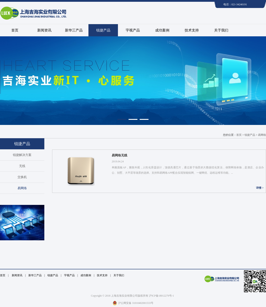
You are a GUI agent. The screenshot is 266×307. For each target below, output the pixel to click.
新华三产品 (74, 30)
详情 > (260, 187)
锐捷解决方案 (22, 155)
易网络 (22, 188)
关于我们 (221, 30)
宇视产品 (133, 30)
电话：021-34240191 (235, 4)
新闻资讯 (44, 30)
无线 (22, 166)
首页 (14, 30)
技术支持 (192, 30)
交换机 (22, 177)
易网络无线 (119, 155)
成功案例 (162, 30)
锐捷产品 (103, 30)
